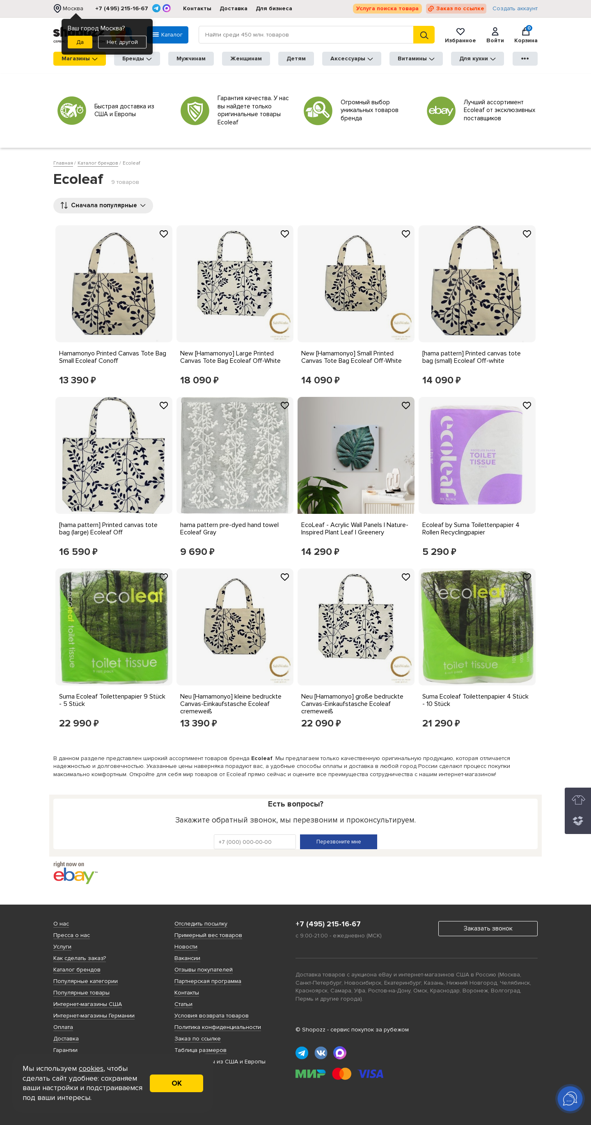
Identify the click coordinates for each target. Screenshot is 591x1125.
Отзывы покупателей (203, 969)
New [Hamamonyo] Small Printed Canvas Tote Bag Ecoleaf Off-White (351, 357)
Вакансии (187, 958)
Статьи (183, 1004)
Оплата (63, 1027)
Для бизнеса (274, 8)
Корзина (526, 35)
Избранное (460, 35)
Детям (296, 58)
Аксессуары (351, 58)
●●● (525, 58)
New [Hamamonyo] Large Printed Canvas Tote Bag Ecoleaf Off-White (230, 357)
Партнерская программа (207, 981)
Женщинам (246, 58)
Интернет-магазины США (87, 1004)
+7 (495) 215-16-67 (121, 8)
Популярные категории (85, 981)
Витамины (416, 58)
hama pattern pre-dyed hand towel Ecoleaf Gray (229, 528)
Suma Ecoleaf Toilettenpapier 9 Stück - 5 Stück (112, 700)
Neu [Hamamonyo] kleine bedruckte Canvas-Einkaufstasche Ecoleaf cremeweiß (231, 703)
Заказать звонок (488, 928)
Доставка (233, 8)
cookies (91, 1068)
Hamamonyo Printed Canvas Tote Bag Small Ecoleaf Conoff (112, 357)
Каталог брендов (77, 969)
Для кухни (477, 58)
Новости (185, 946)
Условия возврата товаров (211, 1015)
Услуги (62, 946)
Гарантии (65, 1050)
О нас (61, 923)
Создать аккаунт (515, 8)
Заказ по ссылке (460, 8)
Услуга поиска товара (387, 8)
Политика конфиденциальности (217, 1027)
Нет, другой (122, 42)
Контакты (197, 8)
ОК (177, 1083)
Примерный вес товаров (208, 935)
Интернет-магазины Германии (94, 1015)
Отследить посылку (200, 923)
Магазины (80, 58)
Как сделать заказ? (79, 958)
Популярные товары (81, 992)
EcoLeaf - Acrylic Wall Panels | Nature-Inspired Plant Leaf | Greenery (354, 528)
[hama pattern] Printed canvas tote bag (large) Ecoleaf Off (108, 528)
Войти (495, 35)
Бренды (137, 58)
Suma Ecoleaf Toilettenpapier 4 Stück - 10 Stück (475, 700)
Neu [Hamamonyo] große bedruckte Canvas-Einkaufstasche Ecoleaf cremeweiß (352, 703)
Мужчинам (191, 58)
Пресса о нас (71, 935)
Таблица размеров (200, 1050)
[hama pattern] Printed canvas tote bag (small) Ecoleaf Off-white (471, 357)
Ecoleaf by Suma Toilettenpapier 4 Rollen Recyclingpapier (471, 528)
